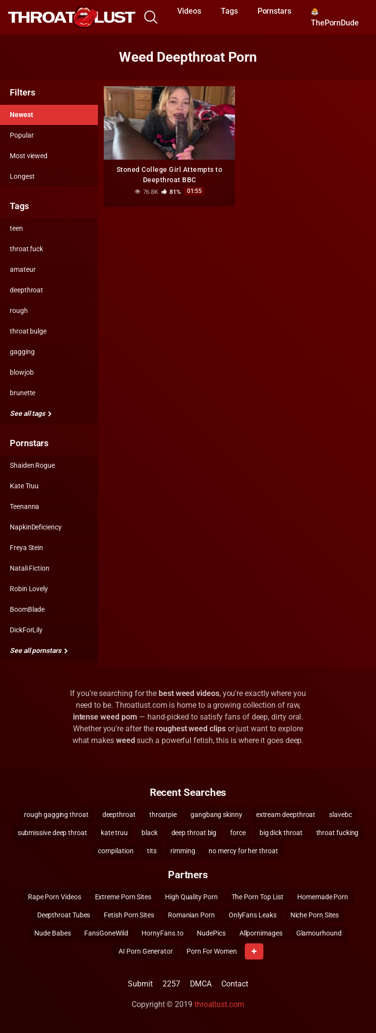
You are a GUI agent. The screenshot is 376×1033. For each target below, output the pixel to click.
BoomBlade (27, 609)
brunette (22, 393)
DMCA (201, 983)
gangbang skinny (216, 814)
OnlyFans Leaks (253, 915)
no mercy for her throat (243, 851)
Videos (189, 11)
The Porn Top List (258, 897)
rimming (182, 851)
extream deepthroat (286, 814)
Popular (21, 135)
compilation (115, 851)
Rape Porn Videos (54, 897)
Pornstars (274, 11)
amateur (22, 269)
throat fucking (337, 833)
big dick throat (281, 833)
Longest (22, 176)
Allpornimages (260, 933)
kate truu (114, 833)
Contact (234, 983)
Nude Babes (52, 933)
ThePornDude (335, 17)
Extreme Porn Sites (123, 897)
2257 (171, 983)
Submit (140, 983)
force (238, 833)
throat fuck (26, 249)
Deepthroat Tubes (64, 915)
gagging (22, 352)
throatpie (163, 814)
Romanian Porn (191, 915)
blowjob (21, 372)
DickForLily (26, 630)
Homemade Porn (322, 897)
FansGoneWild (106, 933)
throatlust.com (219, 1004)
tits (152, 851)
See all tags (31, 413)
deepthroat (26, 290)
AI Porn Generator (145, 951)
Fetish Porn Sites (129, 915)
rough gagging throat (56, 814)
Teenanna (24, 506)
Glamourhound (319, 933)
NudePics (211, 933)
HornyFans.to (162, 933)
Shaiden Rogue (32, 465)
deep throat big (194, 833)
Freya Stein (26, 548)
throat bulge (28, 331)
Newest (21, 115)
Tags (229, 11)
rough (19, 310)
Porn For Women (212, 951)
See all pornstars (39, 650)
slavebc (340, 814)
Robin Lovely (29, 589)
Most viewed (28, 156)
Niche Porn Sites (314, 915)
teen (16, 228)
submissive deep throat (52, 833)
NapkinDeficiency (36, 527)
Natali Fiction (29, 568)
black (149, 833)
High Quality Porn (191, 897)
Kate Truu (24, 486)
